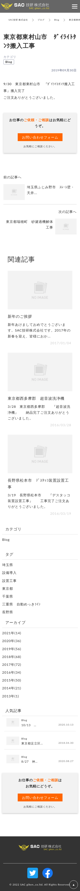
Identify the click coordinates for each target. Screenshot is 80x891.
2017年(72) (11, 664)
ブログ (41, 19)
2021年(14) (11, 633)
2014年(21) (11, 688)
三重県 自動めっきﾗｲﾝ (21, 604)
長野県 (7, 612)
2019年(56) (11, 649)
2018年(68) (11, 657)
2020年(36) (11, 641)
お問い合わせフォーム (40, 137)
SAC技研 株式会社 (18, 19)
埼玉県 (7, 565)
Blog (56, 19)
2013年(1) (10, 696)
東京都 (7, 588)
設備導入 (9, 572)
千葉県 (7, 596)
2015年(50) (11, 680)
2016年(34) (11, 672)
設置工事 (9, 581)
